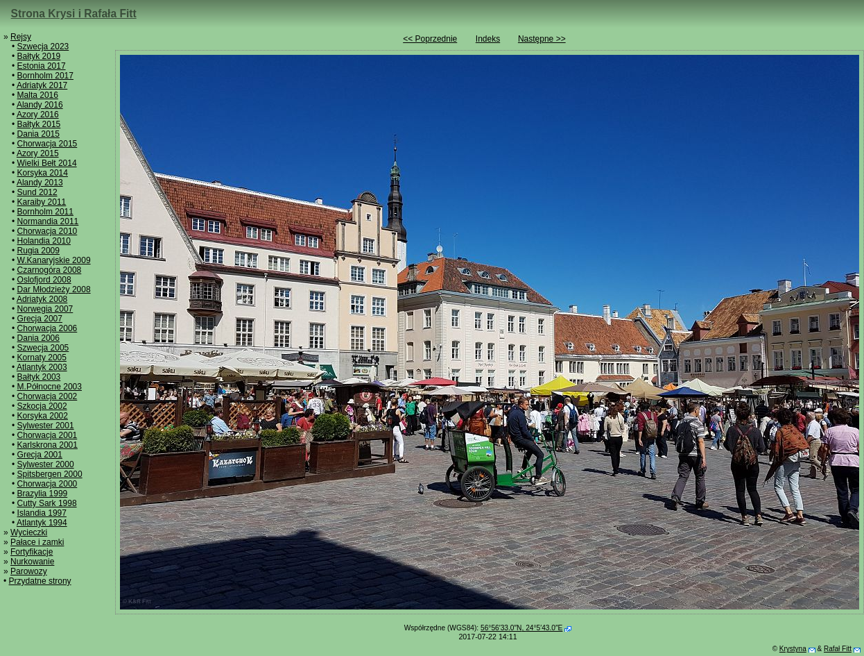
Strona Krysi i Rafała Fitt (74, 13)
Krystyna (792, 649)
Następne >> (542, 39)
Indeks (488, 39)
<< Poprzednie (430, 39)
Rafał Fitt (838, 649)
